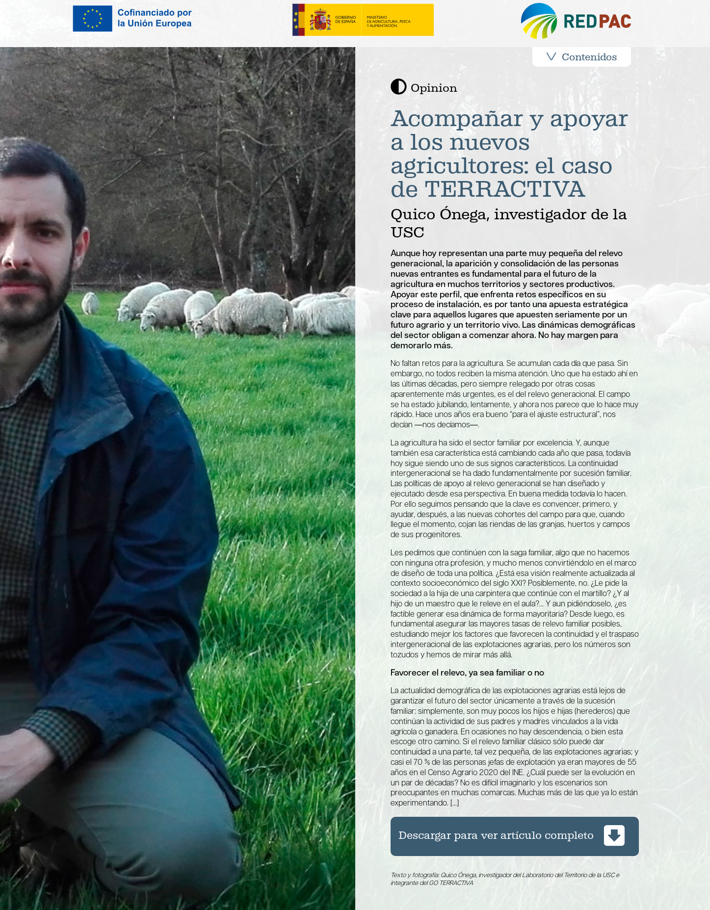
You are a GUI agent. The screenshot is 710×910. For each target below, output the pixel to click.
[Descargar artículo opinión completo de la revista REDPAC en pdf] (515, 836)
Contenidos (581, 57)
